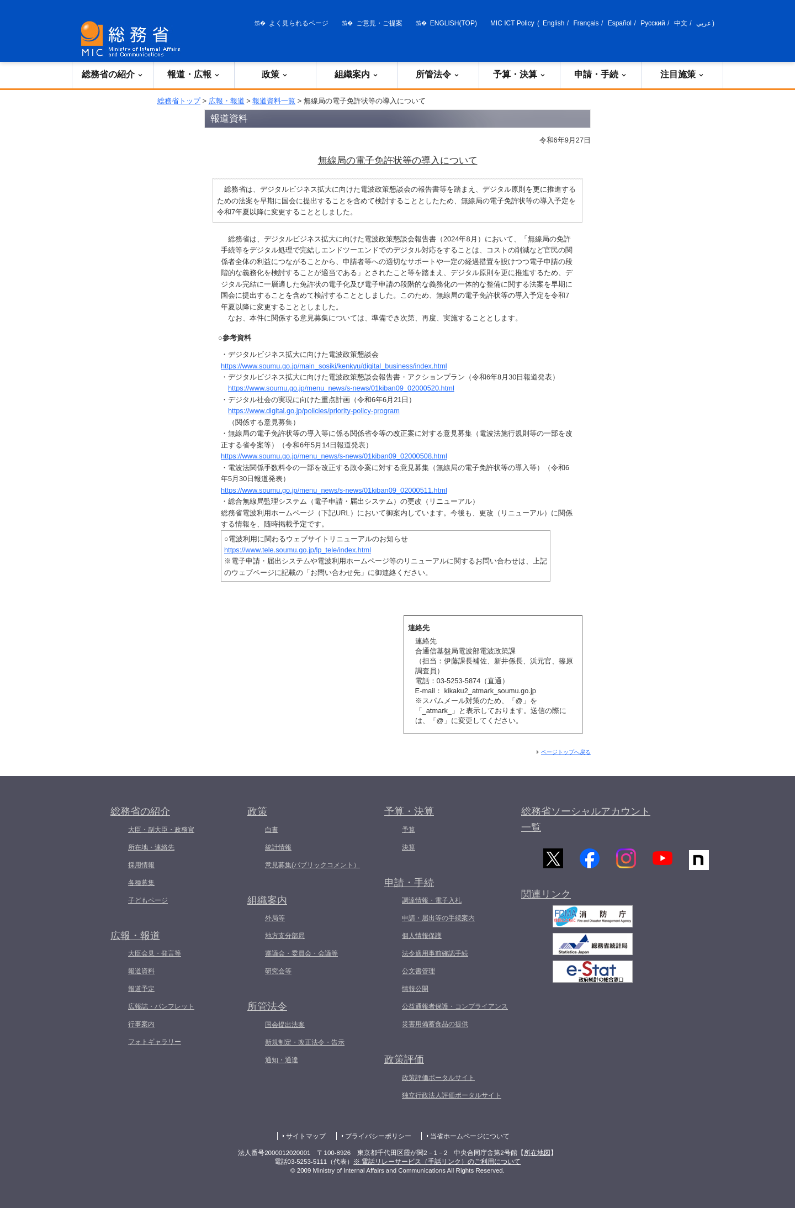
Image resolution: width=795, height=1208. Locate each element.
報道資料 (141, 971)
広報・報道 (227, 101)
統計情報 (278, 847)
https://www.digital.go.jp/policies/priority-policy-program (314, 411)
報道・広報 (193, 74)
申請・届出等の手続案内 (438, 918)
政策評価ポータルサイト (438, 1078)
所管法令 (438, 74)
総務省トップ (178, 101)
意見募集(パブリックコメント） (312, 865)
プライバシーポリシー (378, 1136)
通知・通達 (281, 1060)
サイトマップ (306, 1136)
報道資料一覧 (273, 101)
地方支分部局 (285, 936)
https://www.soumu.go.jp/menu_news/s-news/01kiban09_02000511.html (334, 490)
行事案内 (141, 1024)
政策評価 (404, 1059)
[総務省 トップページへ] (133, 39)
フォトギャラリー (154, 1042)
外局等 (275, 918)
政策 (275, 74)
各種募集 (141, 883)
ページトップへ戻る (566, 752)
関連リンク (546, 897)
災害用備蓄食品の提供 (435, 1024)
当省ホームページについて (470, 1136)
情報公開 (415, 989)
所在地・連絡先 (151, 847)
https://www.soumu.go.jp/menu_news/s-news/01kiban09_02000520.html (341, 388)
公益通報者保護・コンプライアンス (455, 1006)
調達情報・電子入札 (432, 900)
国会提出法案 (285, 1024)
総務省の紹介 (113, 74)
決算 (408, 847)
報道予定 (141, 989)
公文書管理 (418, 971)
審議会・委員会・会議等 (301, 953)
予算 (408, 830)
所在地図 (537, 1152)
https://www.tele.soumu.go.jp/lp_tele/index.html (297, 550)
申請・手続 (600, 74)
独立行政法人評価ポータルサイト (451, 1095)
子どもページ (148, 900)
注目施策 (682, 74)
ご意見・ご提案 (379, 23)
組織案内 (357, 74)
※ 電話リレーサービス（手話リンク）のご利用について (437, 1161)
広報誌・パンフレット (161, 1006)
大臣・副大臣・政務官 (161, 830)
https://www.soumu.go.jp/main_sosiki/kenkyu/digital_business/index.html (334, 366)
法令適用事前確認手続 (435, 953)
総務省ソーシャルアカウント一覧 (585, 819)
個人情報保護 (422, 936)
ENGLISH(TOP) (453, 23)
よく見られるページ (298, 23)
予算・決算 (519, 74)
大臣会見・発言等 (154, 953)
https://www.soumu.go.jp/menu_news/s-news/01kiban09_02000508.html (334, 456)
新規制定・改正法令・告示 (304, 1042)
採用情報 (141, 865)
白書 (271, 830)
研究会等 (278, 971)
